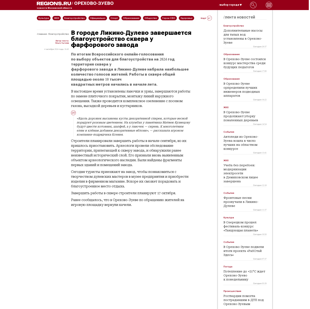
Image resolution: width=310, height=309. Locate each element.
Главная (42, 34)
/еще (206, 18)
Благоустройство (58, 34)
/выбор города (230, 4)
